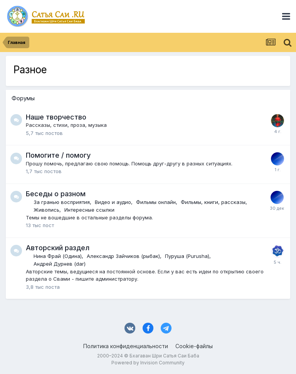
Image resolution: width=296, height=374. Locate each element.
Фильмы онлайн (156, 202)
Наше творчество (56, 117)
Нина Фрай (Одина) (58, 256)
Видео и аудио (113, 202)
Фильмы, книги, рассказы (213, 202)
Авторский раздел (57, 248)
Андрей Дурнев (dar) (60, 264)
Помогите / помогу (58, 155)
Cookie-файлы (194, 346)
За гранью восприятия (62, 202)
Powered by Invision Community (148, 363)
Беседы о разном (56, 194)
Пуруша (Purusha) (187, 256)
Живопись (46, 210)
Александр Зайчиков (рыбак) (123, 256)
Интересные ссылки (89, 210)
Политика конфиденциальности (125, 346)
